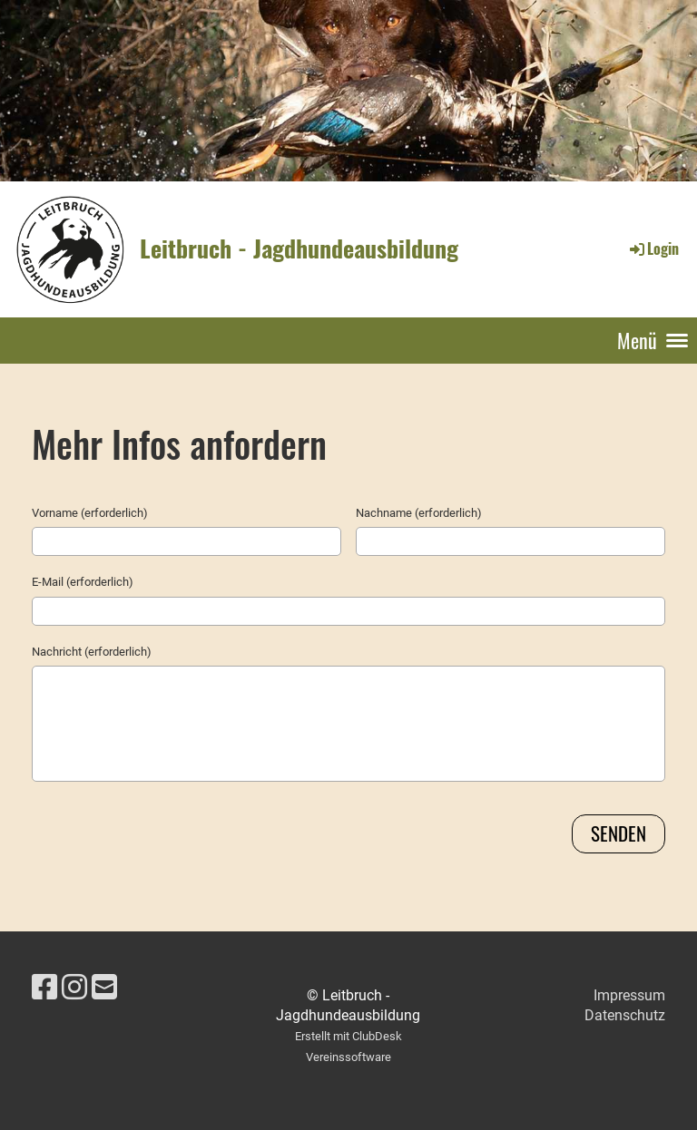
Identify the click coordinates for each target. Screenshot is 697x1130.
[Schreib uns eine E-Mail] (104, 987)
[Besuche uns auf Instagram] (74, 987)
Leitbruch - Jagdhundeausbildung (299, 248)
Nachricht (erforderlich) (92, 651)
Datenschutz (624, 1015)
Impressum (629, 995)
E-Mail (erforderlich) (82, 582)
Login (653, 248)
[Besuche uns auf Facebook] (44, 987)
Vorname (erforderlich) (90, 513)
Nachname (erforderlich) (419, 513)
